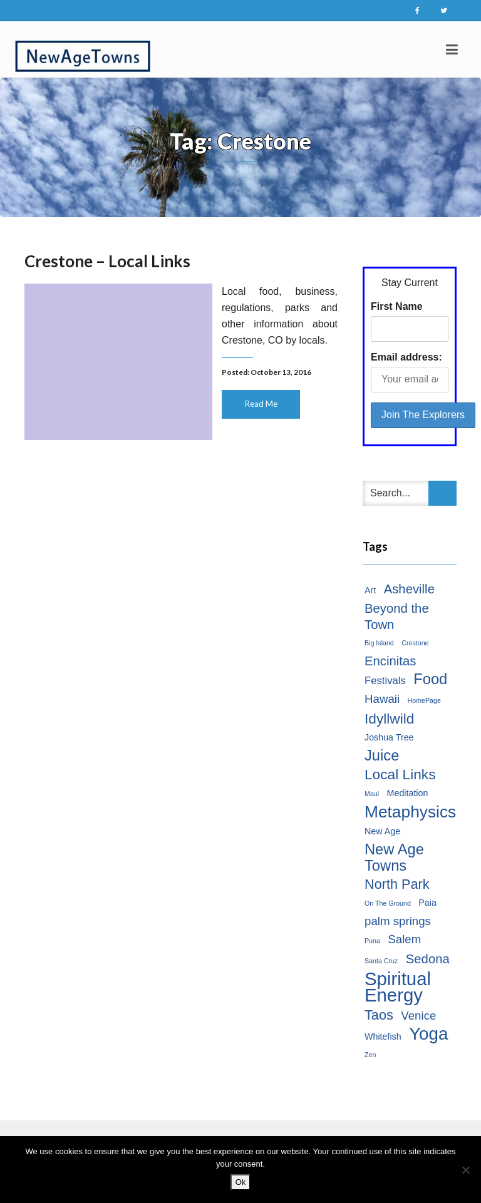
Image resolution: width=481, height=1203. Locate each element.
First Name (397, 306)
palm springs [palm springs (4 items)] (398, 921)
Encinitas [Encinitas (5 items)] (390, 661)
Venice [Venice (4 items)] (418, 1015)
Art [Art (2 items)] (370, 590)
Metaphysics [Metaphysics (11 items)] (410, 812)
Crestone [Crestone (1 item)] (414, 643)
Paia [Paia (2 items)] (427, 903)
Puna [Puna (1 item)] (372, 940)
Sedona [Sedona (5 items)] (428, 959)
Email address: (406, 357)
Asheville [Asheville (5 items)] (409, 589)
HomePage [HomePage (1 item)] (424, 700)
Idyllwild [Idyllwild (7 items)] (389, 718)
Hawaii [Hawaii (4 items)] (382, 698)
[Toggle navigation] (452, 49)
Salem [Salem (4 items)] (404, 939)
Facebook (417, 10)
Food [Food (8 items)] (430, 679)
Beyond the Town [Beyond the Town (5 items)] (397, 617)
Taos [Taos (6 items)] (379, 1015)
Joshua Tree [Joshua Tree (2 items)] (389, 737)
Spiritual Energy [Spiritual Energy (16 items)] (398, 987)
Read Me (261, 404)
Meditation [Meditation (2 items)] (407, 793)
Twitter (443, 10)
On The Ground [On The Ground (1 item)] (388, 903)
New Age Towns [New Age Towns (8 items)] (394, 857)
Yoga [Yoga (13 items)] (428, 1034)
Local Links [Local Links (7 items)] (400, 774)
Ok (240, 1182)
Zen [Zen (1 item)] (370, 1054)
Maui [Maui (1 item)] (372, 793)
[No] (465, 1170)
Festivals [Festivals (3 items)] (385, 681)
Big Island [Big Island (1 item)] (379, 643)
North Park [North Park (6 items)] (397, 884)
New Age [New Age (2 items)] (382, 831)
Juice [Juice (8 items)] (382, 755)
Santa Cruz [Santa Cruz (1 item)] (381, 961)
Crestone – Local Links (107, 261)
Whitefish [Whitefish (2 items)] (383, 1037)
